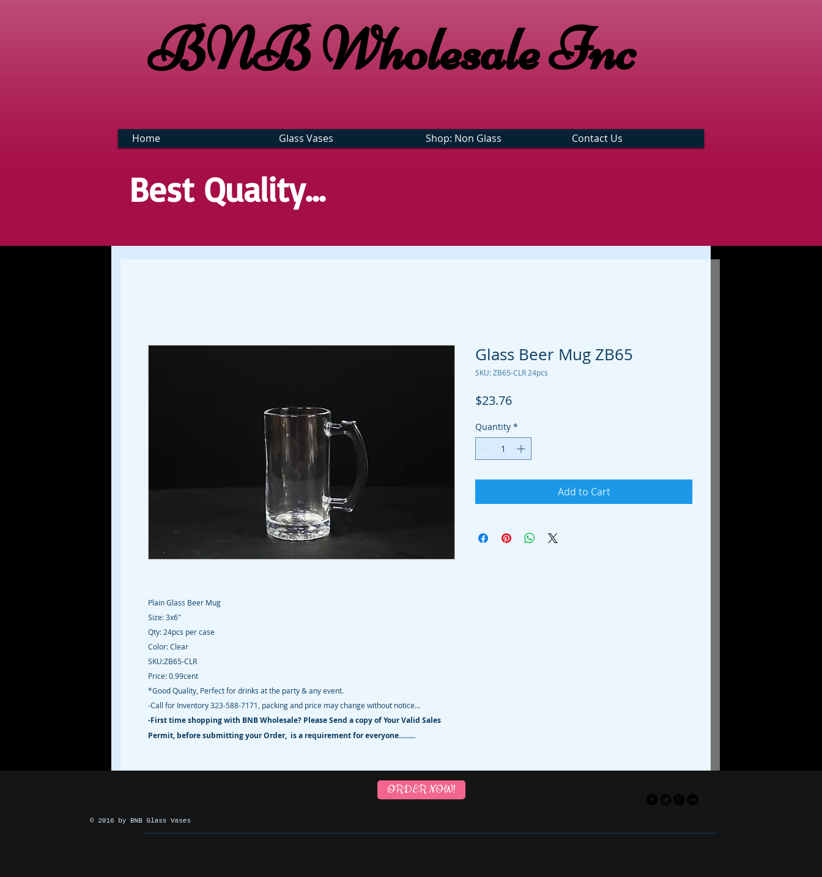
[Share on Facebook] (483, 538)
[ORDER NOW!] (421, 789)
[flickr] (692, 799)
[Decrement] (484, 448)
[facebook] (652, 799)
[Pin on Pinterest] (506, 538)
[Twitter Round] (666, 799)
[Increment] (522, 448)
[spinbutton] (503, 448)
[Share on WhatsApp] (529, 538)
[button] (340, 138)
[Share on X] (553, 538)
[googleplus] (679, 799)
